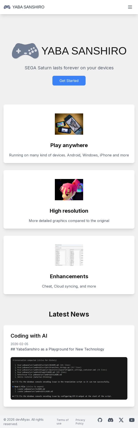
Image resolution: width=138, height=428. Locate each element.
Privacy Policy (80, 421)
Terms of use (63, 421)
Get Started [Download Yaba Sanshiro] (69, 80)
